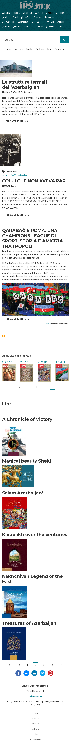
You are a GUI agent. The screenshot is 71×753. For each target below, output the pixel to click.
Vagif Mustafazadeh (19, 175)
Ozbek (61, 26)
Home (9, 49)
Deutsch (39, 13)
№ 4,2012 (7, 362)
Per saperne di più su (17, 121)
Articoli (19, 49)
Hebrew (6, 26)
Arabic (6, 17)
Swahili (50, 26)
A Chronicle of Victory (27, 419)
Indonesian (23, 22)
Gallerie (40, 49)
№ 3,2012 (25, 362)
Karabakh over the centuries (34, 534)
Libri (49, 49)
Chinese (37, 17)
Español (26, 17)
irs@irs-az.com (35, 696)
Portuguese (8, 22)
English (6, 13)
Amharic (50, 22)
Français (28, 13)
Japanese (49, 17)
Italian (50, 13)
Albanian (28, 26)
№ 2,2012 (43, 362)
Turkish (60, 13)
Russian (17, 13)
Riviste (29, 49)
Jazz (5, 175)
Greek (17, 26)
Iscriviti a (3, 336)
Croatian (39, 26)
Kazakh (61, 22)
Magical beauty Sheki (26, 461)
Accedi (48, 323)
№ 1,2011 (60, 362)
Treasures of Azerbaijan (29, 623)
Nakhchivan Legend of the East (32, 579)
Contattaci (60, 49)
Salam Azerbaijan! (22, 493)
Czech (16, 17)
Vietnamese (37, 22)
